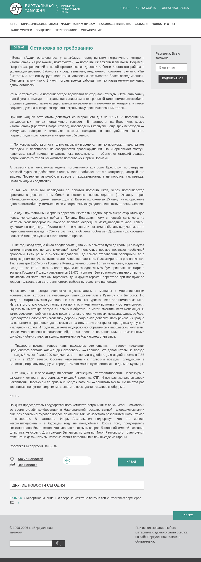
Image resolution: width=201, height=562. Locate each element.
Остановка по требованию (61, 48)
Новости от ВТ (163, 24)
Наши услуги (21, 30)
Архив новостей (30, 459)
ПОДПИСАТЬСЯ (172, 78)
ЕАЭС (14, 24)
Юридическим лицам (39, 24)
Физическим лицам (78, 24)
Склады (141, 24)
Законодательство (115, 24)
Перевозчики (66, 30)
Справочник (91, 30)
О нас (125, 8)
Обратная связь (175, 8)
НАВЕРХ (187, 515)
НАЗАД (131, 462)
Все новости (27, 465)
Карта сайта (145, 8)
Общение (43, 30)
